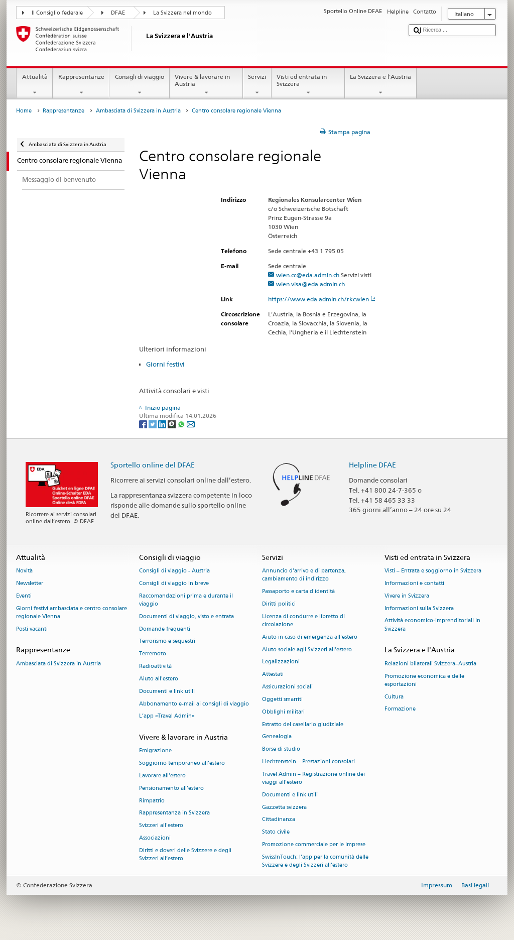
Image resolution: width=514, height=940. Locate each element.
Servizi (257, 85)
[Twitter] (153, 423)
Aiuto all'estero (158, 678)
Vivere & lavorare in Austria (206, 85)
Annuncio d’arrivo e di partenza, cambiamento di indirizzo (304, 575)
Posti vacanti (32, 629)
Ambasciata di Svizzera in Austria (138, 110)
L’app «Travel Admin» (167, 716)
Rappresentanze (81, 85)
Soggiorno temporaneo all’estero (182, 763)
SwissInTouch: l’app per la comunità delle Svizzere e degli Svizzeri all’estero (315, 861)
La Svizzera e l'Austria (380, 85)
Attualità (34, 85)
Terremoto (152, 654)
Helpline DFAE (372, 464)
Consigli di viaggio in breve (174, 583)
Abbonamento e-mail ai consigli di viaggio (194, 703)
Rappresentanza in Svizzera (174, 813)
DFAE (118, 13)
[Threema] (172, 423)
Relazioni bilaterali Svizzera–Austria (430, 663)
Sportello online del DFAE (152, 464)
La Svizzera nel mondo (182, 13)
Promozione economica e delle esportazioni (424, 680)
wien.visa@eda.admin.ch (310, 284)
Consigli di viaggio (139, 85)
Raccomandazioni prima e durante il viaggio (186, 600)
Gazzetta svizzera (284, 807)
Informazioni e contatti (414, 583)
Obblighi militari (283, 712)
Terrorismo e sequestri (167, 641)
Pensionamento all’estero (171, 788)
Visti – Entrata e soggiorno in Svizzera (432, 571)
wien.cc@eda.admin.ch (307, 275)
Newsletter (29, 583)
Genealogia (277, 737)
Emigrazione (155, 751)
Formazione (400, 709)
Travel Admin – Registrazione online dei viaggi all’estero (313, 778)
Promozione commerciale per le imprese (313, 844)
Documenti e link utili (167, 691)
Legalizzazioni (281, 662)
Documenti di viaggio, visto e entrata (186, 616)
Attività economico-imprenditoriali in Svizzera (432, 625)
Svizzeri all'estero (161, 825)
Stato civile (276, 832)
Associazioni (155, 838)
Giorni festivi (165, 364)
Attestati (273, 674)
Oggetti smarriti (282, 699)
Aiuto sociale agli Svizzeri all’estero (307, 649)
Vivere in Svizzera (406, 596)
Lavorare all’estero (162, 775)
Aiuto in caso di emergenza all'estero (309, 637)
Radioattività (155, 666)
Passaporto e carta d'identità (298, 592)
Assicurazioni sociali (287, 687)
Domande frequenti (164, 629)
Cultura (394, 696)
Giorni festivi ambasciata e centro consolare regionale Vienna (71, 612)
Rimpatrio (152, 800)
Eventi (24, 596)
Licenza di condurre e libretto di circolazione (303, 620)
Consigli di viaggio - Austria (174, 571)
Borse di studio (281, 749)
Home (24, 110)
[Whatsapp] (182, 423)
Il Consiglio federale (57, 13)
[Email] (191, 423)
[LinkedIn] (163, 423)
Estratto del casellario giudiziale (302, 724)
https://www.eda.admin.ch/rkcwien (322, 299)
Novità (24, 571)
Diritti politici (279, 604)
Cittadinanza (278, 819)
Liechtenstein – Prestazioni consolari (308, 761)
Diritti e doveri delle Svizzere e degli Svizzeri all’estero (185, 854)
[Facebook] (144, 423)
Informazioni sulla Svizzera (419, 608)
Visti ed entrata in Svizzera (308, 85)
